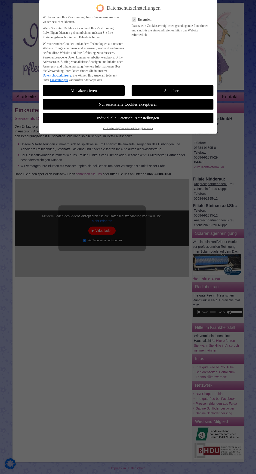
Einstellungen (59, 77)
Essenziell (143, 17)
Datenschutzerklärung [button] (130, 125)
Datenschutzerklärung (57, 72)
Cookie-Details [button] (110, 125)
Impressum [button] (147, 125)
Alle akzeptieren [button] (83, 88)
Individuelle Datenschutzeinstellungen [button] (128, 115)
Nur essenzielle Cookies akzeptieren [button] (128, 101)
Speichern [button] (172, 88)
